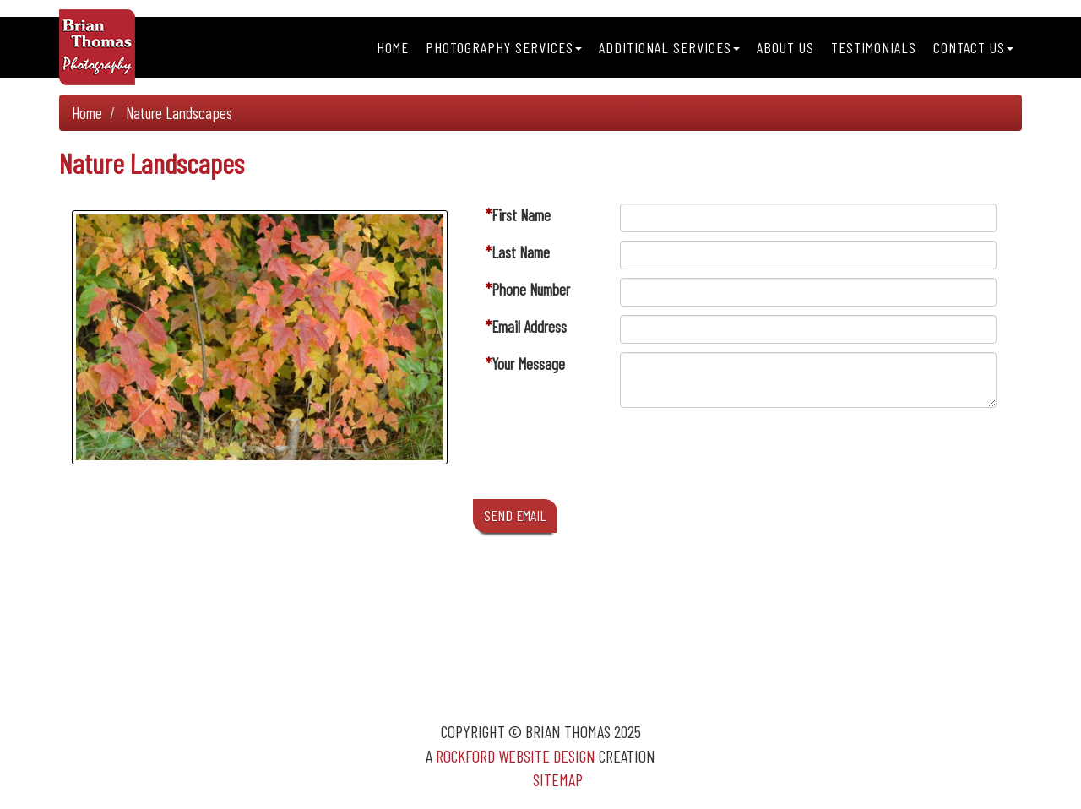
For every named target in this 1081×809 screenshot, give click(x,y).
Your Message (528, 363)
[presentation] (748, 458)
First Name (521, 215)
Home (393, 47)
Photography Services (504, 47)
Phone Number (531, 289)
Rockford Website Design (515, 756)
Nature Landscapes (179, 112)
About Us (785, 47)
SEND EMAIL (515, 515)
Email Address (529, 326)
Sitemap (558, 779)
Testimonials (873, 47)
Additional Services (669, 47)
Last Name (521, 252)
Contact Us (973, 47)
